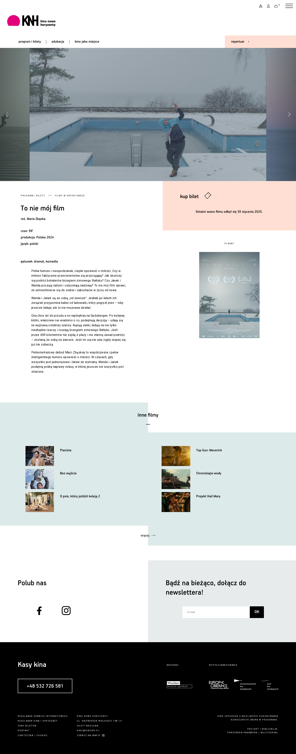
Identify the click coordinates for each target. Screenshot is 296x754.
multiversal (269, 732)
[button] (289, 114)
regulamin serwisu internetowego (43, 716)
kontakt (24, 730)
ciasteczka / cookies (33, 735)
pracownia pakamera (242, 732)
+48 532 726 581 (45, 686)
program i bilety (29, 42)
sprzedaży (50, 721)
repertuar (237, 42)
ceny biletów (27, 726)
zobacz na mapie (88, 735)
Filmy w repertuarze (70, 195)
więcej (145, 535)
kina (37, 721)
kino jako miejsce (87, 42)
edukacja (58, 42)
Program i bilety (33, 195)
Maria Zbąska (36, 219)
